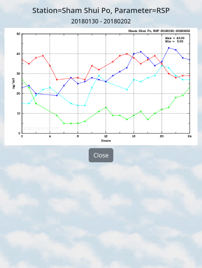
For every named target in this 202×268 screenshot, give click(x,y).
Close (101, 155)
